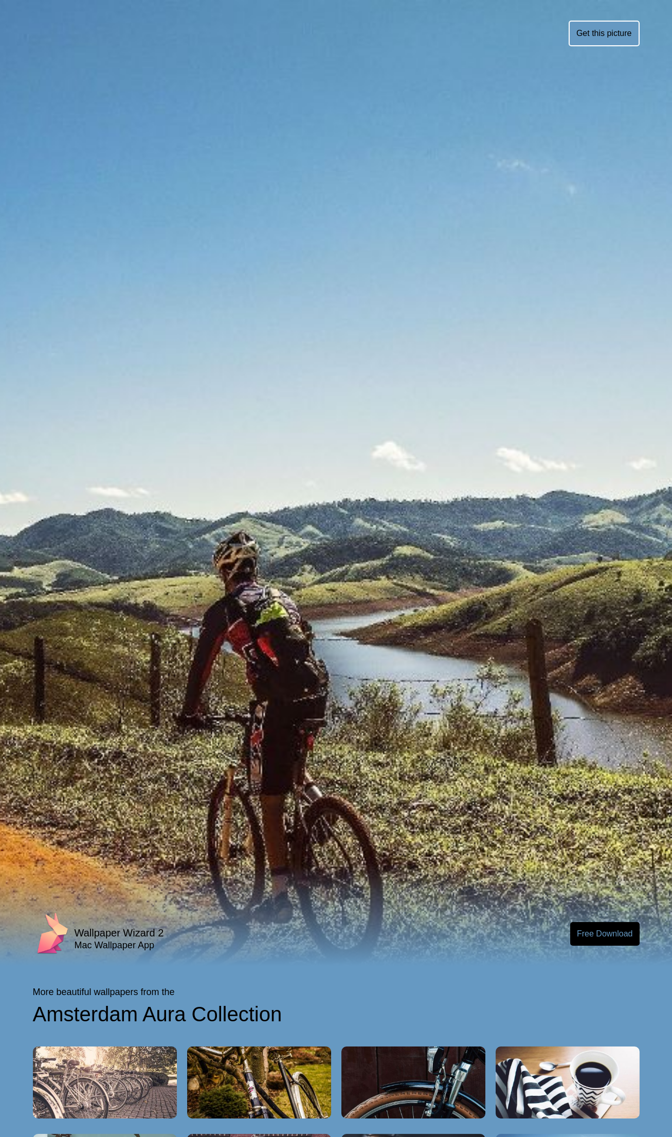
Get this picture (604, 33)
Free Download (605, 933)
